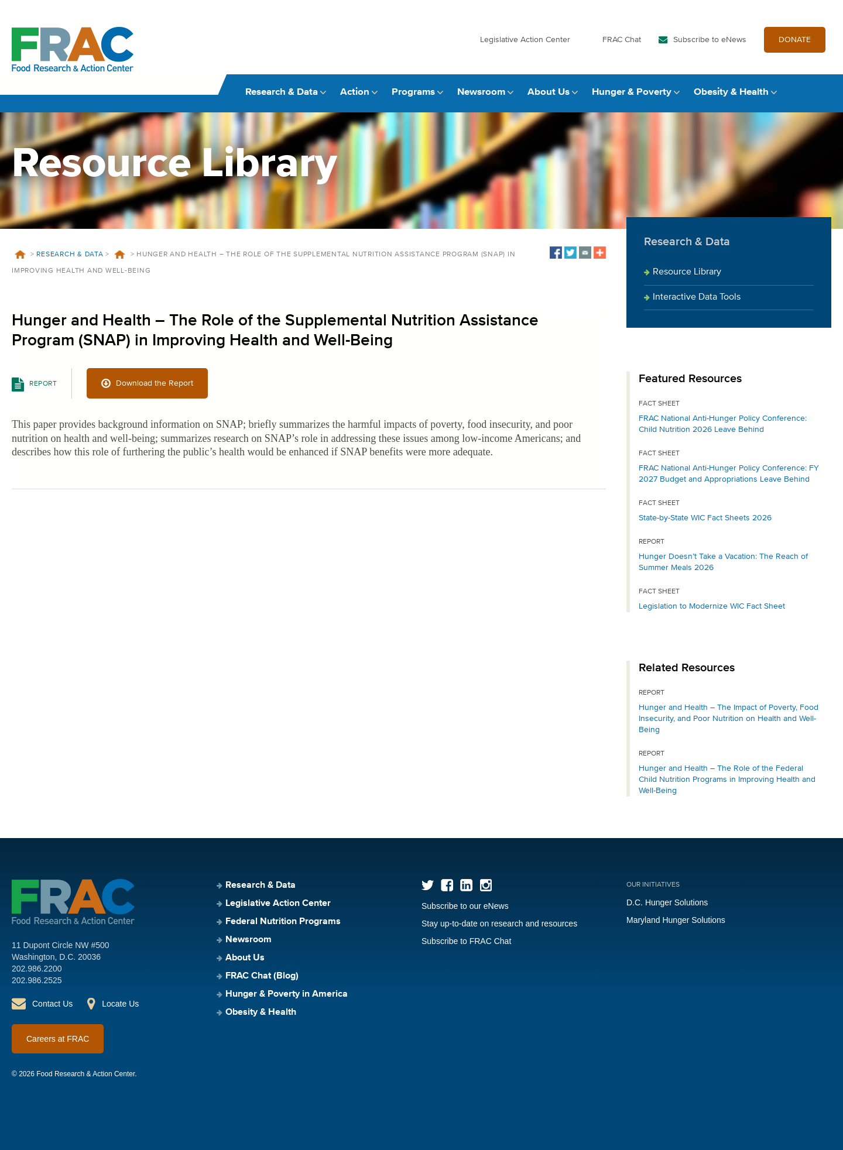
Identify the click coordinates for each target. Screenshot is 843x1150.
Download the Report (154, 383)
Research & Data (281, 92)
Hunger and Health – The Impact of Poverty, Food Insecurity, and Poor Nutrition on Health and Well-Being (728, 718)
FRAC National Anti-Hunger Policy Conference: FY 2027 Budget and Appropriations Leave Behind (729, 473)
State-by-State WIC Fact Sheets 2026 (705, 518)
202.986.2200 (37, 968)
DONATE (795, 40)
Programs (413, 92)
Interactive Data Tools (697, 297)
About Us (548, 92)
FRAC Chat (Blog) (262, 976)
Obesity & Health (731, 92)
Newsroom (481, 92)
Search (820, 92)
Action (354, 92)
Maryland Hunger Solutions (675, 920)
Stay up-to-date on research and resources (499, 923)
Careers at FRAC (57, 1038)
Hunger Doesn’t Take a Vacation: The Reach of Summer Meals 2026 (723, 562)
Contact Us (52, 1003)
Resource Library (687, 272)
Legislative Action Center (525, 40)
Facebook (447, 885)
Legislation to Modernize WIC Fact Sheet (712, 606)
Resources (120, 254)
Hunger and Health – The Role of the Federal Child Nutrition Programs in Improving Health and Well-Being (727, 779)
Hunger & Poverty (631, 92)
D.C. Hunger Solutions (667, 902)
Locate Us (120, 1003)
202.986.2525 (37, 980)
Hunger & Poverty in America (286, 994)
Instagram (485, 885)
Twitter (428, 885)
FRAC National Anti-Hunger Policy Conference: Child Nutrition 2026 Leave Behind (723, 424)
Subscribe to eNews (709, 40)
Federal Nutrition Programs (283, 921)
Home (20, 254)
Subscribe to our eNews (465, 906)
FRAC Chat (621, 40)
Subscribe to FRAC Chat (466, 941)
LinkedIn (466, 885)
